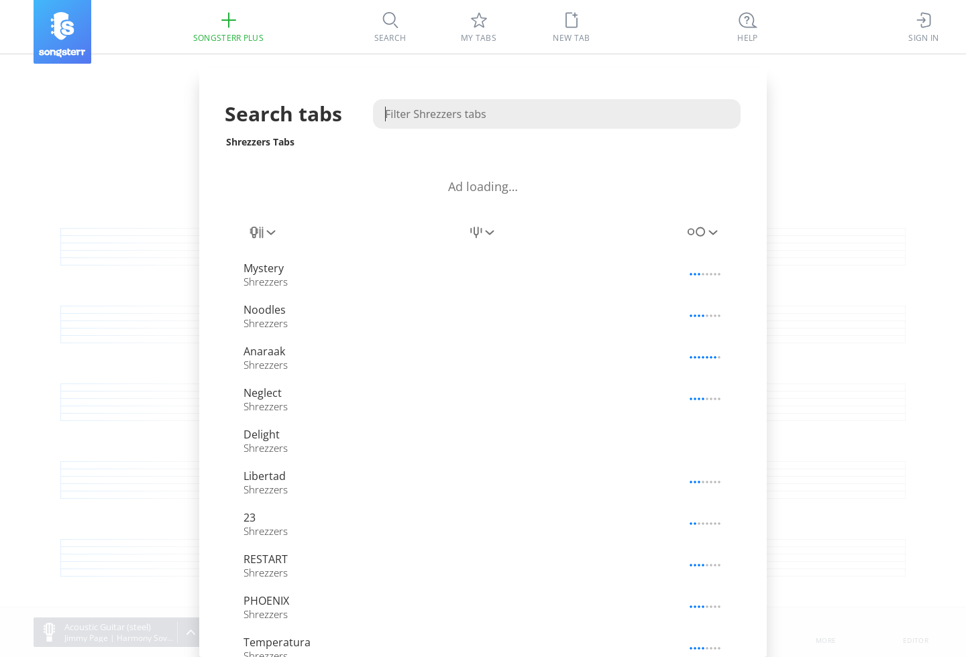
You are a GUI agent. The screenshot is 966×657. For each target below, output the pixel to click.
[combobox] (264, 240)
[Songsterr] (62, 32)
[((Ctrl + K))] (748, 27)
